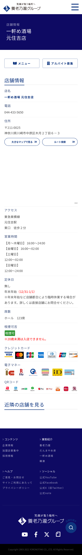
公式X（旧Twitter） (52, 488)
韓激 (42, 461)
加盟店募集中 (10, 450)
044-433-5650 (13, 112)
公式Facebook (49, 482)
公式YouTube (48, 477)
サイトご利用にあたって (17, 482)
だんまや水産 (48, 450)
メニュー (22, 63)
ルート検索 (60, 142)
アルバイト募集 (60, 63)
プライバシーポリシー (16, 488)
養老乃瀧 (45, 445)
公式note (45, 493)
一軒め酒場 (46, 455)
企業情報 (7, 445)
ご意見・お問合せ (13, 477)
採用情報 (7, 455)
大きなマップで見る (22, 142)
